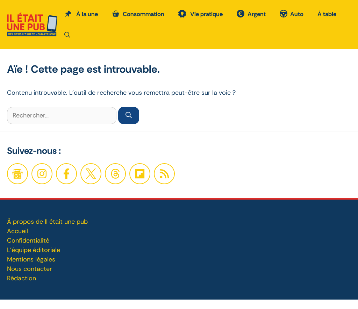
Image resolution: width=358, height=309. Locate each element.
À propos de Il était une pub (47, 221)
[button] (67, 34)
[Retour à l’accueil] (32, 24)
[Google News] (17, 173)
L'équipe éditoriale (33, 250)
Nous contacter (29, 269)
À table (326, 14)
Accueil (17, 231)
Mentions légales (31, 259)
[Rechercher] (128, 115)
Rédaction (21, 278)
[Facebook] (41, 173)
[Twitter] (90, 173)
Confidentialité (28, 240)
